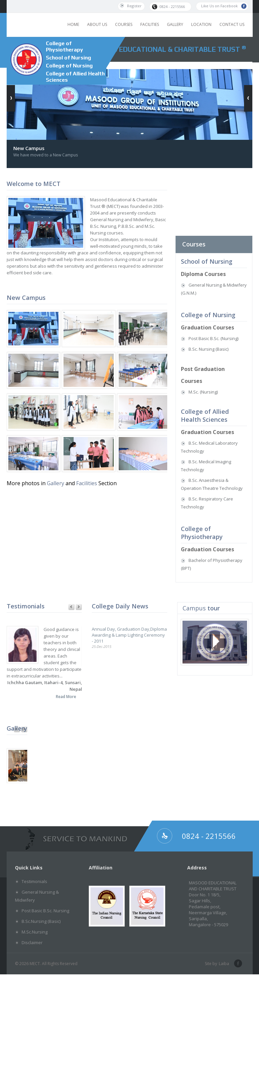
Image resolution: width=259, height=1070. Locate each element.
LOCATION (201, 24)
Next (78, 607)
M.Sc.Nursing (35, 932)
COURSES (123, 24)
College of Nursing (69, 65)
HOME (73, 24)
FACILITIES (149, 24)
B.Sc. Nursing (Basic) (208, 349)
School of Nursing (68, 57)
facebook (237, 964)
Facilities (87, 483)
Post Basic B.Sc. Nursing (45, 911)
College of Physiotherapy (64, 46)
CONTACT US (231, 24)
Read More (66, 696)
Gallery (55, 483)
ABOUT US (97, 24)
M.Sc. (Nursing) (203, 392)
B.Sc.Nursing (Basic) (41, 921)
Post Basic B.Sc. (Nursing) (213, 338)
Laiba (224, 963)
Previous (71, 607)
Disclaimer (32, 942)
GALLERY (175, 24)
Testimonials (34, 881)
